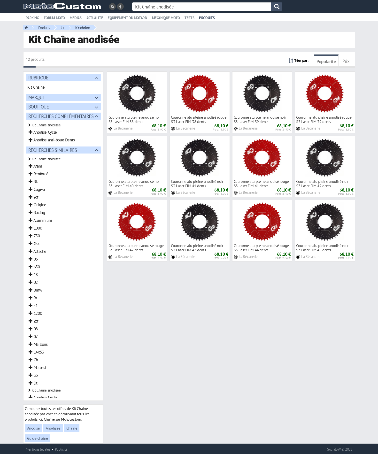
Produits (207, 18)
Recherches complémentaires (61, 116)
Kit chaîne (82, 27)
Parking (32, 18)
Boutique (38, 107)
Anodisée (53, 428)
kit (62, 27)
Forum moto (54, 18)
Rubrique (38, 78)
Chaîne (71, 428)
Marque (36, 97)
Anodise (33, 428)
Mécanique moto (166, 18)
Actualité (94, 18)
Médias (76, 18)
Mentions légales (38, 449)
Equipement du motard (127, 18)
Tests (189, 18)
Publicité (61, 449)
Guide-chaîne (37, 438)
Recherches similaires (52, 150)
